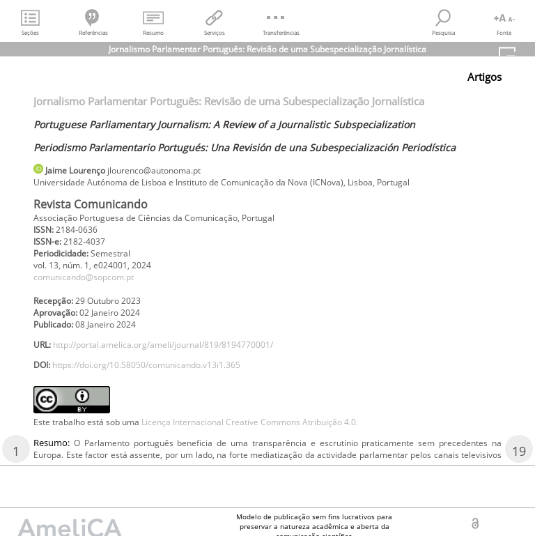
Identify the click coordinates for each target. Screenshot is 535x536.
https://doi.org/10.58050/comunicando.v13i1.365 (146, 365)
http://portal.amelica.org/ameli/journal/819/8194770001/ (163, 345)
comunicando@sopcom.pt (83, 277)
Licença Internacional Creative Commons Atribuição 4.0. (249, 422)
